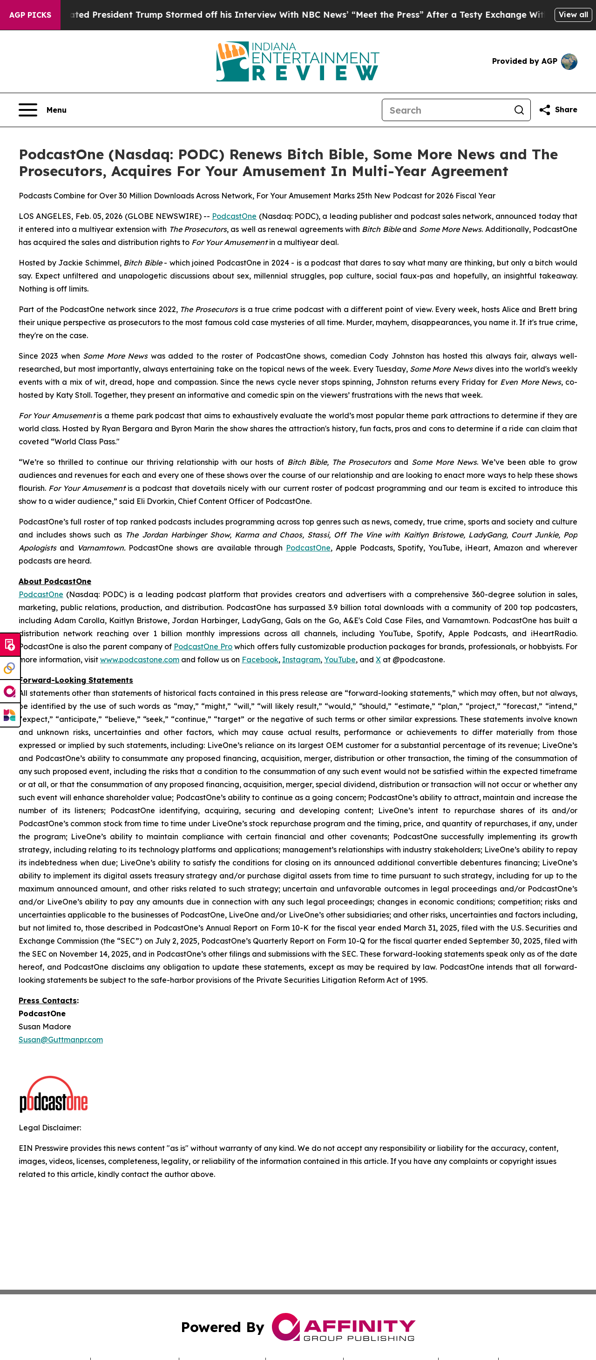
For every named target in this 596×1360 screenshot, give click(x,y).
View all (573, 14)
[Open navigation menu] (43, 110)
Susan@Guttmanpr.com (61, 1039)
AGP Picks (30, 15)
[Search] (445, 110)
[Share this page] (557, 110)
